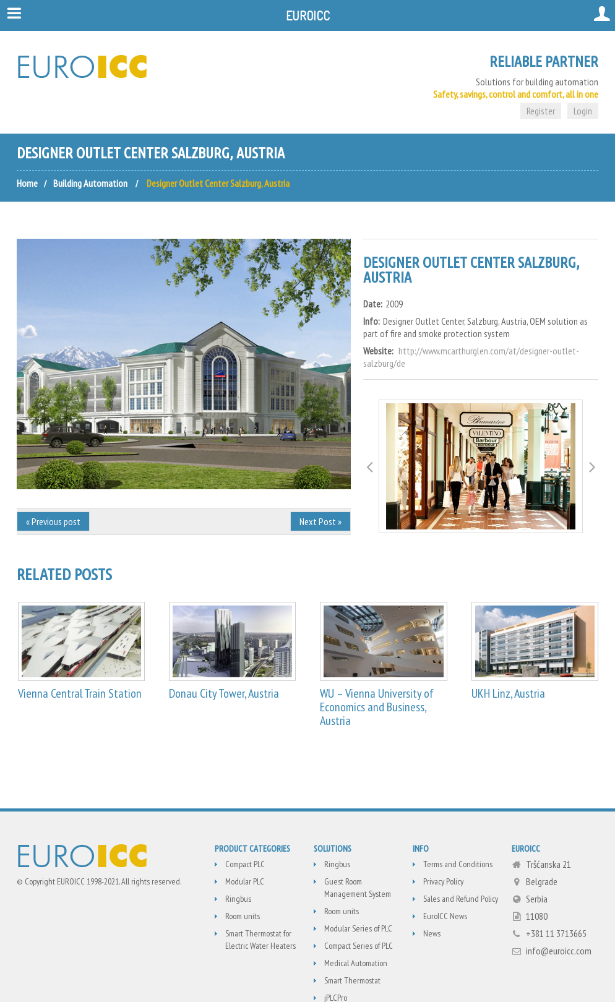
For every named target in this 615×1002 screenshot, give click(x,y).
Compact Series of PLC (358, 945)
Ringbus (238, 898)
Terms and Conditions (457, 864)
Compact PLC (245, 864)
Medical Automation (355, 963)
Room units (242, 916)
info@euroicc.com (558, 950)
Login (583, 111)
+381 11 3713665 (556, 933)
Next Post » (320, 521)
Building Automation (90, 183)
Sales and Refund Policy (460, 898)
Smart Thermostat (352, 980)
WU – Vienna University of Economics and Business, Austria (377, 707)
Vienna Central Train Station (80, 693)
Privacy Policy (443, 881)
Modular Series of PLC (358, 928)
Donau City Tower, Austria (224, 693)
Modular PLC (244, 881)
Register (541, 111)
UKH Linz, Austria (508, 693)
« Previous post (53, 521)
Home (27, 183)
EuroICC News (445, 916)
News (432, 933)
